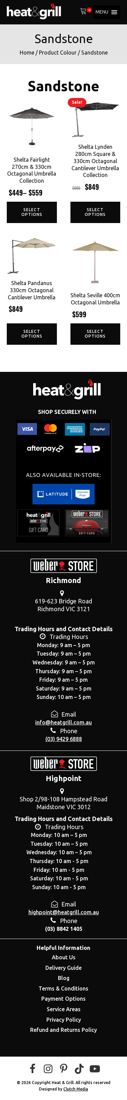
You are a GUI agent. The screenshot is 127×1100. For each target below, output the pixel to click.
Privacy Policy (63, 1020)
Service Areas (64, 1009)
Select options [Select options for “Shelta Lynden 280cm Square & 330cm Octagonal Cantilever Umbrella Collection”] (95, 212)
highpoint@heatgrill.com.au (63, 912)
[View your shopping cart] (83, 12)
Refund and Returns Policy (63, 1030)
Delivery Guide (63, 968)
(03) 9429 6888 (63, 739)
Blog (63, 978)
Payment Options (63, 999)
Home (27, 52)
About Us (64, 957)
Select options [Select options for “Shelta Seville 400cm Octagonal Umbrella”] (95, 333)
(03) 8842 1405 (63, 929)
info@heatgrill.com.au (63, 722)
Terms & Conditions (63, 988)
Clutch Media (75, 1089)
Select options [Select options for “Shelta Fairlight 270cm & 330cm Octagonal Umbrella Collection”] (31, 212)
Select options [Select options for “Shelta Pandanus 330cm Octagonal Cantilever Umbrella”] (31, 333)
